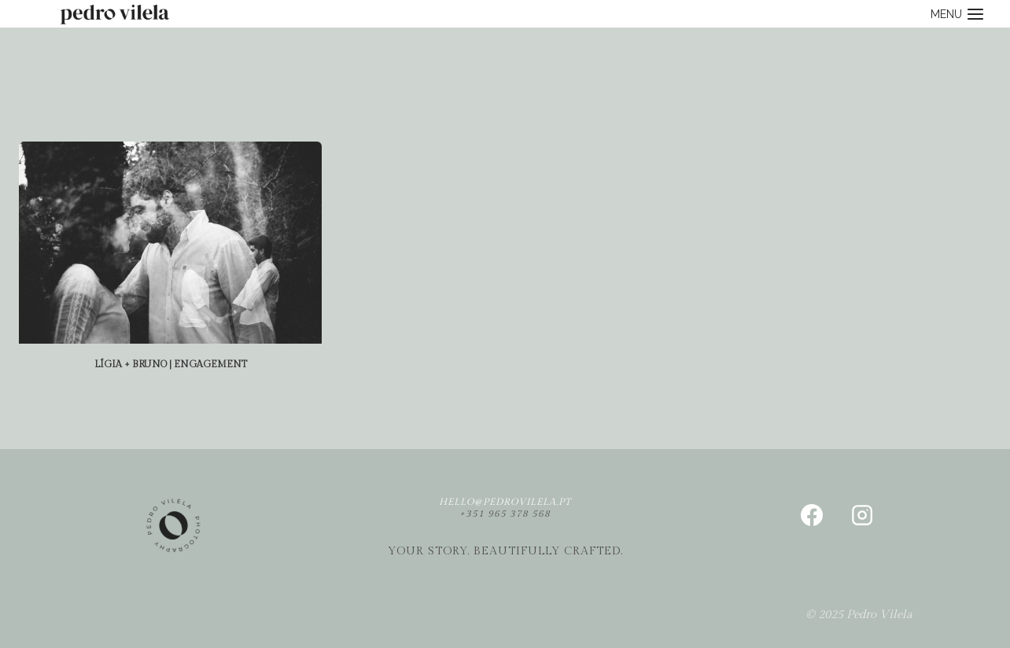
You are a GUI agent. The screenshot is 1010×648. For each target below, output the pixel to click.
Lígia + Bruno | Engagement (170, 364)
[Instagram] (862, 515)
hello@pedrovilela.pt (505, 501)
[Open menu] (957, 14)
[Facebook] (812, 515)
